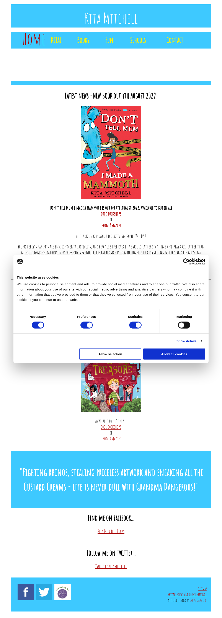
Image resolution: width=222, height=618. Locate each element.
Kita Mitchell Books (111, 531)
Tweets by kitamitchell (111, 566)
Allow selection (110, 354)
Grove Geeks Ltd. (198, 600)
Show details (186, 341)
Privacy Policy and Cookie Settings (187, 594)
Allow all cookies (174, 354)
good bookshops (111, 214)
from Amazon (111, 225)
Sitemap (202, 588)
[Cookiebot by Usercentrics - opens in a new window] (186, 261)
